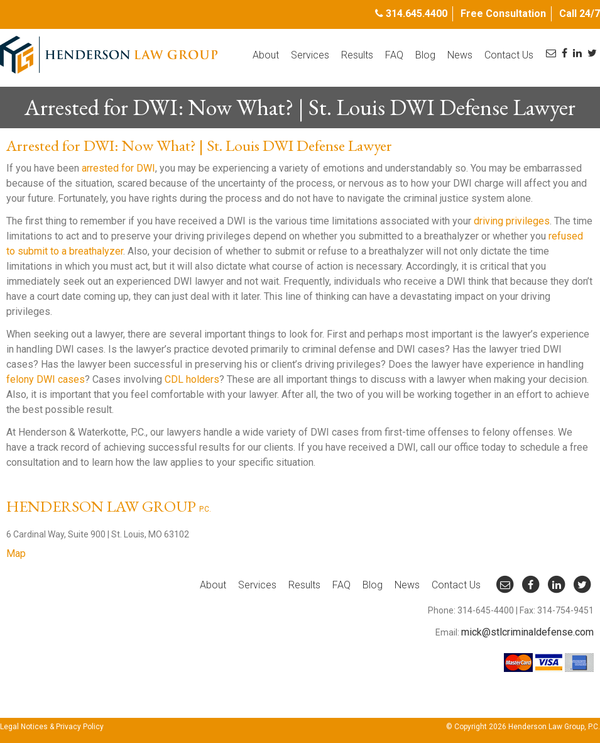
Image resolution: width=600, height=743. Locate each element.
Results (357, 55)
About (266, 55)
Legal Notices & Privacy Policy (52, 726)
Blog (425, 55)
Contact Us (508, 55)
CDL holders (192, 379)
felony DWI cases (45, 379)
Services (310, 55)
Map (16, 553)
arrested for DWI (118, 168)
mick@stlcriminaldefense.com (527, 632)
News (459, 55)
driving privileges (512, 221)
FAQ (394, 55)
